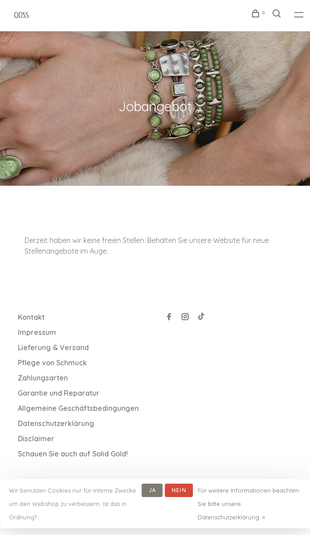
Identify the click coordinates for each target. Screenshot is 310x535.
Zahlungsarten (43, 377)
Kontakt (31, 317)
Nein (179, 490)
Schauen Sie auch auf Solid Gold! (73, 453)
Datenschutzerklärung (56, 423)
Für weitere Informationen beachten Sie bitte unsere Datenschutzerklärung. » (248, 504)
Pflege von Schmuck (52, 362)
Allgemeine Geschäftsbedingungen (78, 408)
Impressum (37, 332)
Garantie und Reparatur (58, 393)
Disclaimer (36, 438)
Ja (152, 490)
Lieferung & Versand (53, 347)
